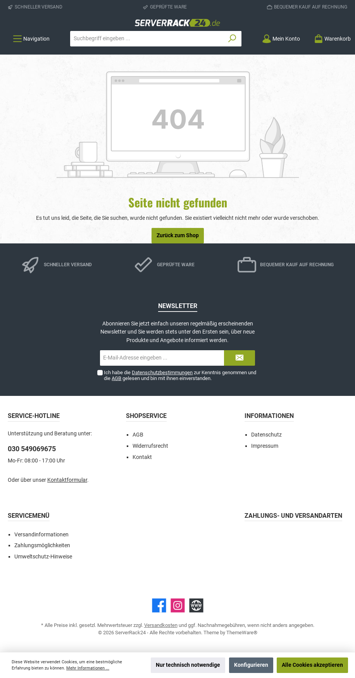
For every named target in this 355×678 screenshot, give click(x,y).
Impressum (264, 446)
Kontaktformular (67, 480)
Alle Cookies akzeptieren (312, 665)
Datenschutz (266, 434)
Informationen (269, 415)
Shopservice (146, 415)
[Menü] (31, 39)
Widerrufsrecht (150, 446)
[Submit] (239, 358)
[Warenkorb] (330, 39)
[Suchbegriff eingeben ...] (147, 38)
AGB (116, 378)
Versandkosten (161, 625)
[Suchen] (232, 38)
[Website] (196, 605)
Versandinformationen (41, 534)
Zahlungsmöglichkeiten (42, 545)
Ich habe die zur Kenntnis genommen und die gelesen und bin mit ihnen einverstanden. (180, 375)
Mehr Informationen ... (87, 668)
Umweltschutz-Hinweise (43, 556)
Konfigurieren (251, 665)
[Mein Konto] (281, 39)
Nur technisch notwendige (188, 665)
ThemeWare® (241, 632)
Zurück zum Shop (178, 235)
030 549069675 (32, 449)
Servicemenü (29, 515)
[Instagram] (177, 605)
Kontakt (142, 457)
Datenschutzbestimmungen (162, 372)
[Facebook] (159, 605)
